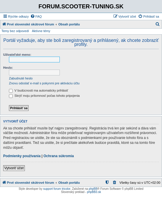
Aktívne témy (41, 31)
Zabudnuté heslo (21, 78)
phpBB (93, 188)
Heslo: (8, 67)
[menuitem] (36, 16)
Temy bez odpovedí (15, 31)
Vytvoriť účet (14, 168)
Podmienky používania (21, 156)
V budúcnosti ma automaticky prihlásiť (38, 90)
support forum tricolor (56, 188)
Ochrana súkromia (58, 156)
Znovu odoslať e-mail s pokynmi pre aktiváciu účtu (44, 83)
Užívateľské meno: (17, 54)
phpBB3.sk (94, 192)
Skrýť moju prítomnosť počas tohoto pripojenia (44, 95)
